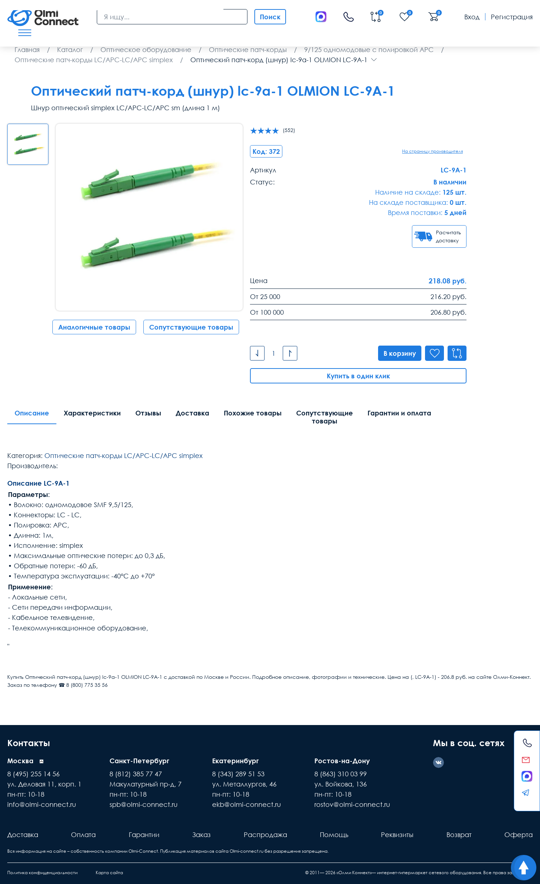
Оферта (518, 835)
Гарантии (144, 835)
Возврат (459, 835)
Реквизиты (397, 835)
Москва (20, 761)
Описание (32, 413)
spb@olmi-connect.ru (144, 804)
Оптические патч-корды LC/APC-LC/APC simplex (123, 455)
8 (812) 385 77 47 (136, 774)
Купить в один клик (358, 376)
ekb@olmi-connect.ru (246, 804)
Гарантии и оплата (399, 413)
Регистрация (512, 17)
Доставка (192, 413)
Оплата (83, 835)
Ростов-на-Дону (342, 761)
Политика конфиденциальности (42, 872)
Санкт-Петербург (139, 761)
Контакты (28, 742)
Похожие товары (253, 413)
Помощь (334, 835)
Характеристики (92, 413)
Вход (472, 17)
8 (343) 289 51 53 (238, 774)
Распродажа (265, 835)
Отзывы (148, 413)
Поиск (270, 17)
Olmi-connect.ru (246, 851)
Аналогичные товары (94, 327)
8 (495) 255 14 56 (33, 774)
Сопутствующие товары (191, 327)
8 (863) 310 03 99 (340, 774)
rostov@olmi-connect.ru (352, 804)
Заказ (201, 835)
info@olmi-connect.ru (41, 804)
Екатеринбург (235, 761)
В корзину (400, 353)
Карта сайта (109, 872)
